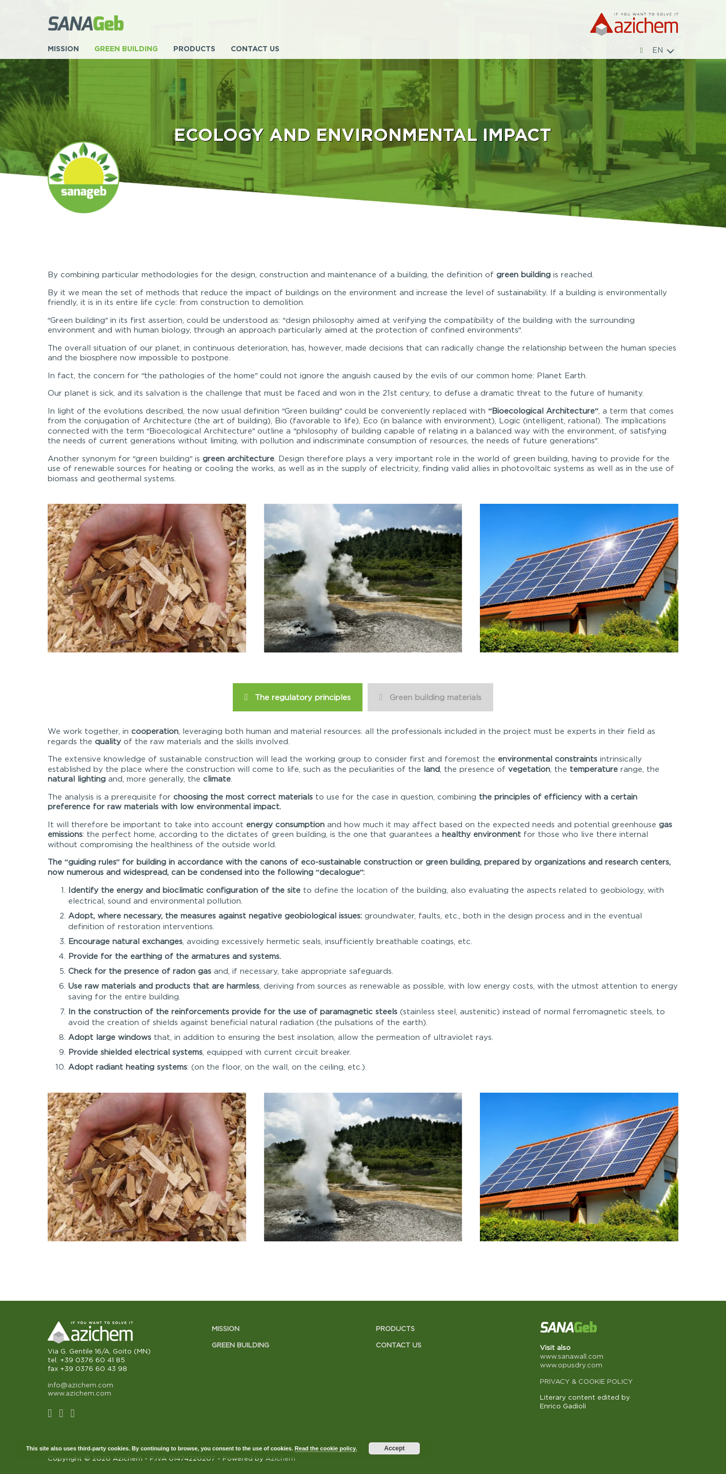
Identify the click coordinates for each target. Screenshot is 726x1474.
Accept (394, 1448)
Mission (63, 48)
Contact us (255, 48)
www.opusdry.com (571, 1364)
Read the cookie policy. (326, 1448)
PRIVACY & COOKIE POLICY (586, 1381)
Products (194, 48)
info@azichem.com (80, 1384)
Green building (126, 48)
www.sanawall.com (571, 1356)
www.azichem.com (79, 1393)
